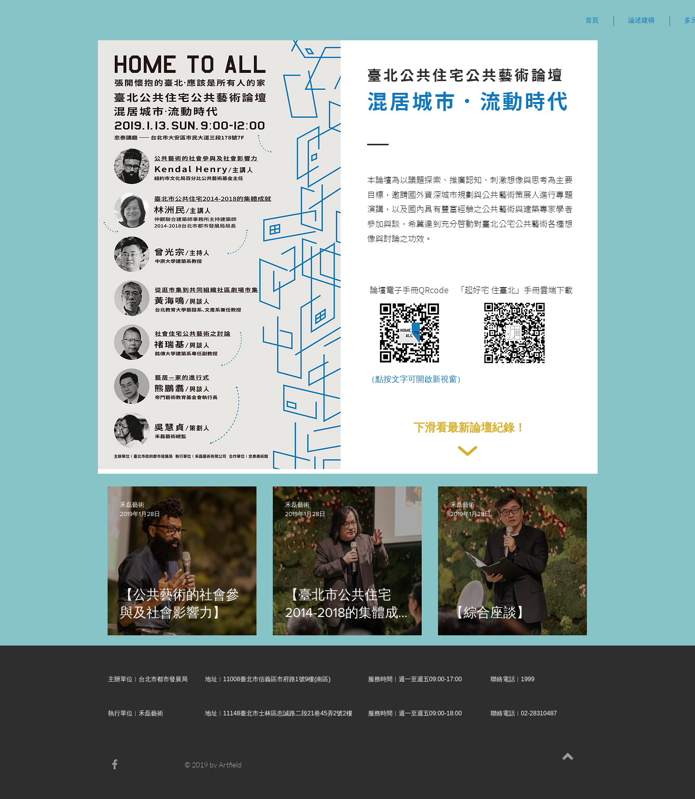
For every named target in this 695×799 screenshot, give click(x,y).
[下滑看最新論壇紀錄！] (469, 428)
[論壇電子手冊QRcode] (409, 290)
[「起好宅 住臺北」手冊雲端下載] (514, 290)
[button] (642, 21)
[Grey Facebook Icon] (114, 764)
